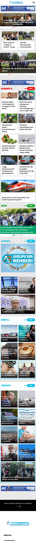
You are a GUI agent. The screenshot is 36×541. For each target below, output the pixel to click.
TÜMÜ (31, 88)
